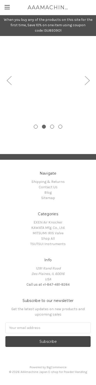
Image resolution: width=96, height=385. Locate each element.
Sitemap (48, 198)
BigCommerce (57, 367)
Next (87, 80)
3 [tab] (52, 127)
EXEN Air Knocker (48, 222)
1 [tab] (36, 127)
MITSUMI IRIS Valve (48, 233)
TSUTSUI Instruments (48, 244)
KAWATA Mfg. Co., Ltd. (48, 228)
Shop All (48, 238)
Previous (9, 80)
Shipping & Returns (48, 182)
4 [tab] (60, 127)
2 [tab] (44, 127)
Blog (48, 192)
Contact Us (48, 187)
